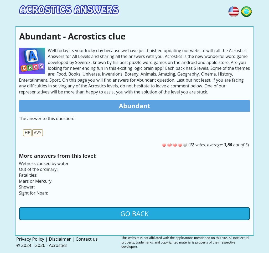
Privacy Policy (30, 239)
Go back (134, 213)
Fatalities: (28, 175)
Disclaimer (60, 239)
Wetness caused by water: (44, 163)
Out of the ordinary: (38, 169)
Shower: (27, 187)
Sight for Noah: (33, 193)
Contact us (87, 239)
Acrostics (58, 245)
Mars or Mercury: (36, 181)
